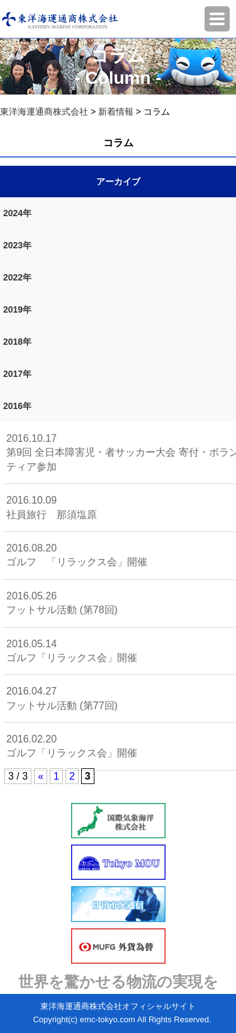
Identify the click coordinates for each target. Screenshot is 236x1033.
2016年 (17, 406)
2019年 (17, 309)
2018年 (17, 342)
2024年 (17, 213)
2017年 (17, 374)
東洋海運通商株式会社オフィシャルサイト (118, 1006)
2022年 (17, 277)
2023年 (17, 245)
